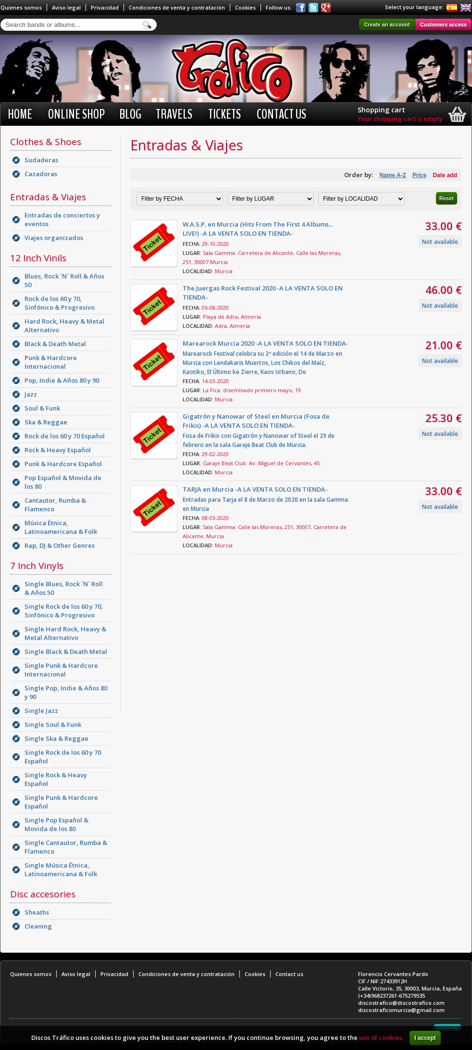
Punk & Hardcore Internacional (51, 362)
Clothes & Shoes (45, 141)
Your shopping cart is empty (400, 118)
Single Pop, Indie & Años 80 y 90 (66, 692)
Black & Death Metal (55, 343)
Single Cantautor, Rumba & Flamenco (66, 847)
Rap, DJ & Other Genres (60, 545)
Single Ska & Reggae (56, 738)
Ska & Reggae (46, 422)
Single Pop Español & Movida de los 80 (56, 824)
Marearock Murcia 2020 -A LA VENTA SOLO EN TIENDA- (265, 343)
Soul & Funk (42, 408)
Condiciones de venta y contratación (177, 7)
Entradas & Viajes (48, 197)
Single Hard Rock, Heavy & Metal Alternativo (65, 633)
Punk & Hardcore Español (63, 463)
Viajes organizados (54, 237)
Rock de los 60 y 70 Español (65, 436)
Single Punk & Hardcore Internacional (61, 669)
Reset (446, 198)
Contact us (281, 114)
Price (419, 175)
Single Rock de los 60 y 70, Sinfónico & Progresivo (64, 610)
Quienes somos (21, 7)
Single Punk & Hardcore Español (61, 801)
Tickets (224, 114)
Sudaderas (41, 160)
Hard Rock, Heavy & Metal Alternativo (64, 325)
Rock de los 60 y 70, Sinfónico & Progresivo (60, 303)
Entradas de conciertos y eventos (62, 219)
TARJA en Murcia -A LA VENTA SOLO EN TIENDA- (255, 489)
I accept (425, 1038)
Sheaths (37, 912)
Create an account (387, 24)
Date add (445, 175)
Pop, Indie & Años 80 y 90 (62, 380)
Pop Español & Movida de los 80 (63, 482)
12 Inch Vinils (38, 258)
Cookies (245, 7)
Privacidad (105, 7)
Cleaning (38, 926)
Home (20, 114)
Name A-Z (392, 175)
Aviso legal (66, 7)
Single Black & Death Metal (66, 651)
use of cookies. (381, 1037)
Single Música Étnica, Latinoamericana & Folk (61, 869)
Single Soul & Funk (53, 724)
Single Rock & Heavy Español (56, 779)
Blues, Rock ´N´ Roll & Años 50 (64, 280)
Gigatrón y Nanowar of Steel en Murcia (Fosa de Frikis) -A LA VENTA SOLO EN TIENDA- (256, 421)
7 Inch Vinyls (36, 565)
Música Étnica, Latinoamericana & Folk (61, 527)
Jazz (31, 394)
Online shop (76, 114)
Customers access (443, 24)
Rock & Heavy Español (58, 450)
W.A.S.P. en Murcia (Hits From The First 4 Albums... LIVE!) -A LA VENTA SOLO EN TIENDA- (258, 229)
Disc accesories (42, 894)
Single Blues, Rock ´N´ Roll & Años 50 (64, 588)
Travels (174, 114)
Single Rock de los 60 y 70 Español (63, 756)
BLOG (130, 114)
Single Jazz (41, 710)
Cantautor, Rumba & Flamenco (55, 504)
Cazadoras (41, 173)
